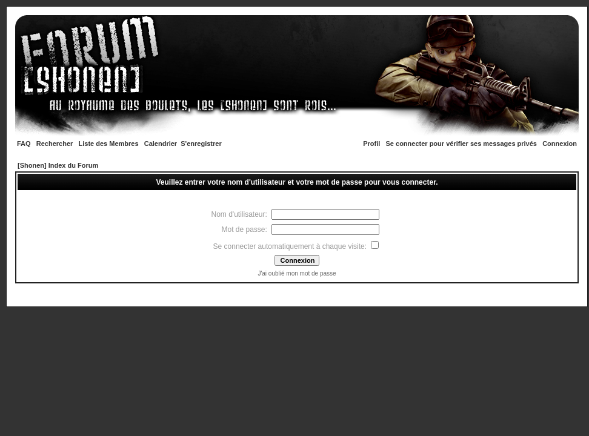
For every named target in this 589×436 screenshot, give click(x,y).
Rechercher (54, 143)
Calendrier (160, 143)
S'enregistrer (201, 143)
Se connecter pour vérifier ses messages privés (461, 143)
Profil (371, 143)
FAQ (24, 143)
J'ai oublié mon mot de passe (297, 273)
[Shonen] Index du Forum (58, 165)
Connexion (559, 143)
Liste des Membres (109, 143)
